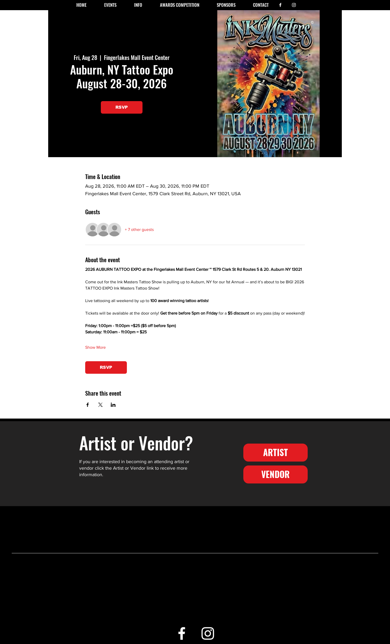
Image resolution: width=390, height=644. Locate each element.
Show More (95, 347)
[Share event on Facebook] (87, 405)
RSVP (121, 107)
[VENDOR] (275, 474)
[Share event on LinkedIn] (113, 405)
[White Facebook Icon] (280, 5)
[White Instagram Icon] (293, 5)
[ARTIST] (275, 453)
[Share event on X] (100, 405)
